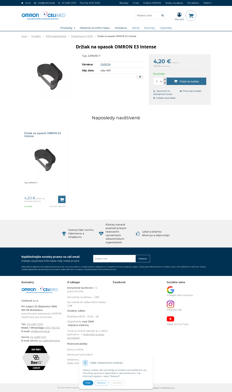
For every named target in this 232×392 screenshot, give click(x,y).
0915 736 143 (52, 327)
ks (161, 81)
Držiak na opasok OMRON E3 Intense (42, 134)
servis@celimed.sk (49, 340)
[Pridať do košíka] (186, 81)
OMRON (105, 64)
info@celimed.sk (46, 3)
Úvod (27, 3)
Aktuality (123, 3)
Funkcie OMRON (152, 3)
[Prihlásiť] (179, 16)
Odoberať (143, 259)
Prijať (88, 383)
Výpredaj (166, 28)
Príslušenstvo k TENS (82, 36)
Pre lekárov (193, 3)
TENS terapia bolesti (56, 36)
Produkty (36, 36)
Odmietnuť (117, 383)
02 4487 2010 (69, 3)
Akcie (136, 28)
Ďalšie (207, 3)
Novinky (149, 28)
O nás (136, 3)
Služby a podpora (174, 3)
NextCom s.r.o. (168, 388)
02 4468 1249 (38, 337)
